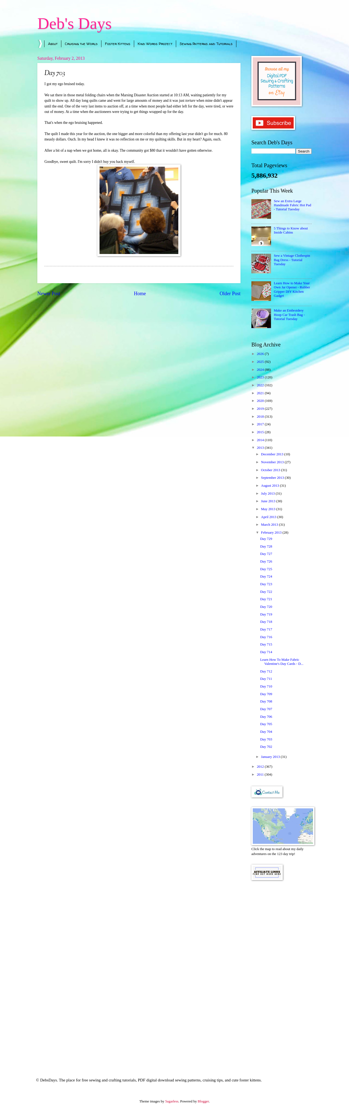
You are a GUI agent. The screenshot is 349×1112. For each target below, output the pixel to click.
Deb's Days (74, 23)
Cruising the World (81, 43)
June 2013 (268, 501)
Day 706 (266, 717)
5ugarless (172, 1101)
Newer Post (48, 293)
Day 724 (266, 576)
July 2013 (268, 493)
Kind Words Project (155, 43)
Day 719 (266, 614)
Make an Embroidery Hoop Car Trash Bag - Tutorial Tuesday (289, 315)
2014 (261, 440)
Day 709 (266, 694)
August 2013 (270, 486)
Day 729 (266, 539)
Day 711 (266, 679)
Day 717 (266, 629)
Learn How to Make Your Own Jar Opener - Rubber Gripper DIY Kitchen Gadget (292, 289)
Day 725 (266, 569)
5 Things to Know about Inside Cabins (291, 230)
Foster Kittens (117, 43)
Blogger (203, 1101)
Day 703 (266, 739)
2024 (261, 370)
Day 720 (266, 607)
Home (140, 293)
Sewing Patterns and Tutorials (206, 43)
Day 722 (266, 592)
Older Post (229, 293)
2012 (261, 767)
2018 (261, 417)
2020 (261, 401)
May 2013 (268, 509)
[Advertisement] (281, 971)
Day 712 (266, 671)
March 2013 (270, 525)
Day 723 (266, 584)
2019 (261, 409)
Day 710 (266, 686)
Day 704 (266, 732)
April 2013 (269, 517)
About (53, 43)
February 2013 (271, 532)
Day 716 (266, 637)
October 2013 (271, 470)
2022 (261, 385)
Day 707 (266, 709)
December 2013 (272, 454)
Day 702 (266, 747)
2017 (261, 424)
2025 (261, 362)
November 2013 (273, 462)
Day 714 (266, 652)
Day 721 (266, 599)
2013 (261, 448)
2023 (261, 377)
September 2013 (273, 478)
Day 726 (266, 561)
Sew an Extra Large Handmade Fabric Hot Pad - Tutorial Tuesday (292, 205)
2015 (261, 432)
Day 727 (266, 554)
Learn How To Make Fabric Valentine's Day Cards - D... (281, 662)
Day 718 (266, 622)
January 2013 (271, 757)
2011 (261, 774)
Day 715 (266, 644)
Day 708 (266, 701)
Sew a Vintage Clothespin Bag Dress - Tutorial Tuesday (292, 260)
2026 (261, 354)
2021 (261, 393)
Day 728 (266, 546)
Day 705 (266, 724)
